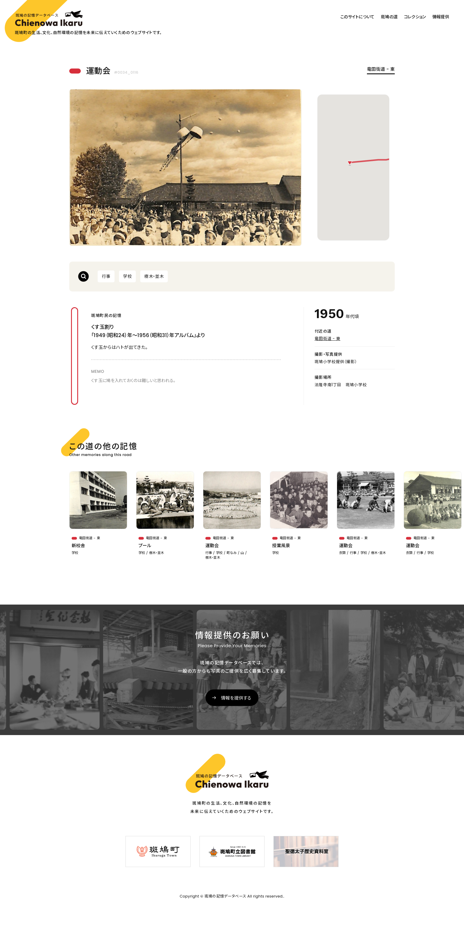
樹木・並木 (154, 276)
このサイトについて (357, 17)
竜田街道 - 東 (381, 69)
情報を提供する (236, 698)
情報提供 (440, 17)
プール (145, 545)
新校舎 (78, 545)
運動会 (212, 545)
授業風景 (281, 545)
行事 (106, 276)
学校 (127, 276)
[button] (350, 163)
